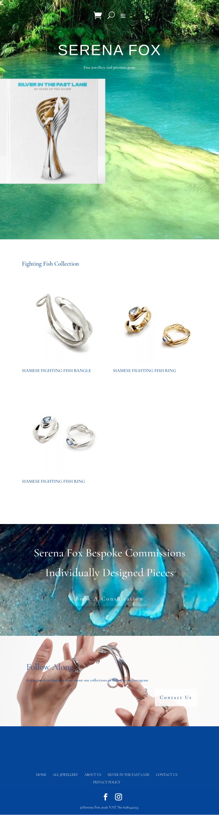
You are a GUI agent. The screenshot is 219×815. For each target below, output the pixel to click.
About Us (92, 775)
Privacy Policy (107, 782)
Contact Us (176, 698)
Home (41, 775)
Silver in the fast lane (128, 775)
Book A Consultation (109, 598)
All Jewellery (65, 775)
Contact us (166, 775)
